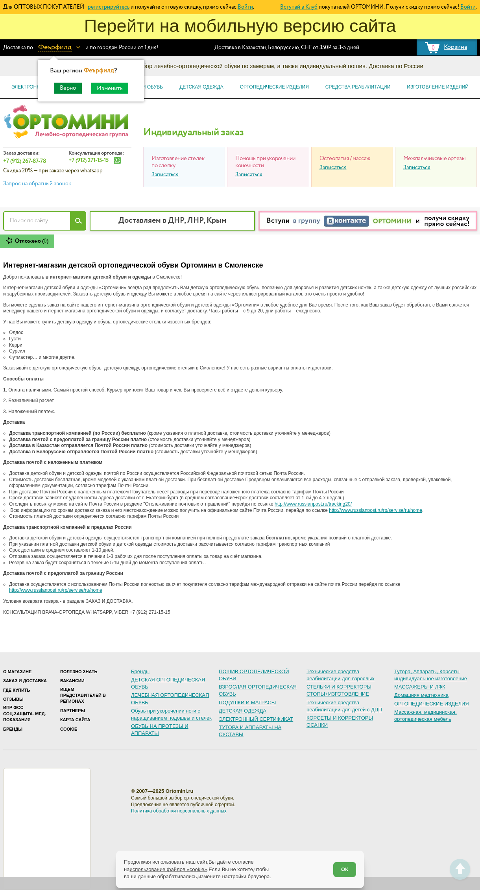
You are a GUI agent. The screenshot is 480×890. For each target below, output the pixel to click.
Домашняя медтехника (421, 695)
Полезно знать (79, 671)
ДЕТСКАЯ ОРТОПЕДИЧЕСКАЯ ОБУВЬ (168, 683)
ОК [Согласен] (344, 869)
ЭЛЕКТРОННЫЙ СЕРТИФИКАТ (256, 719)
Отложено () (31, 241)
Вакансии (72, 680)
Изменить (110, 88)
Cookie (68, 729)
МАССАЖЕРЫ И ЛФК (419, 687)
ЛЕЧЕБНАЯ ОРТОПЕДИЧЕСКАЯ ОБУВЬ (170, 698)
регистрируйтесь (108, 7)
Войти (245, 7)
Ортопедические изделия (274, 87)
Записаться (165, 174)
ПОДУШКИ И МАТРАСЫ (247, 702)
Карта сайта (75, 719)
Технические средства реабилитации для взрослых (340, 674)
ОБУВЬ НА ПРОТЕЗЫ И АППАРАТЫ (159, 729)
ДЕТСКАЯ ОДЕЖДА (242, 711)
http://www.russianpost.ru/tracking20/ (313, 504)
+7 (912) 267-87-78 (24, 161)
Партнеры (72, 710)
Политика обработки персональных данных (179, 811)
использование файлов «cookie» (168, 869)
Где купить (16, 690)
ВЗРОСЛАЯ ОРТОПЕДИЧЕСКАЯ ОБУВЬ (258, 690)
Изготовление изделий (438, 87)
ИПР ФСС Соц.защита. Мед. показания (24, 713)
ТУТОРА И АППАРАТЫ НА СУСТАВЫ (250, 730)
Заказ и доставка (25, 680)
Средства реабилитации (357, 87)
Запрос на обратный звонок (37, 183)
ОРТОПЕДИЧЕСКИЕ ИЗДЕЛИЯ (431, 704)
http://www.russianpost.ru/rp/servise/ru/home (375, 510)
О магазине (17, 671)
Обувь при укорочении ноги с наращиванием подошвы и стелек (171, 714)
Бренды (12, 729)
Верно (68, 88)
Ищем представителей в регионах (83, 695)
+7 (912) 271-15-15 (88, 160)
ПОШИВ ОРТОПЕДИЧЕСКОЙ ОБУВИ (254, 674)
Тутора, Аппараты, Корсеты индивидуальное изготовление (430, 674)
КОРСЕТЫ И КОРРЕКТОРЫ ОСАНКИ (339, 721)
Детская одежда (201, 87)
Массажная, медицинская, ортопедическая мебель (425, 715)
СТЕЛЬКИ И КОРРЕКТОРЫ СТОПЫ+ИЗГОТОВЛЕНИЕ (338, 690)
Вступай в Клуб (299, 7)
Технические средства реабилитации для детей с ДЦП (344, 706)
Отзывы (13, 699)
